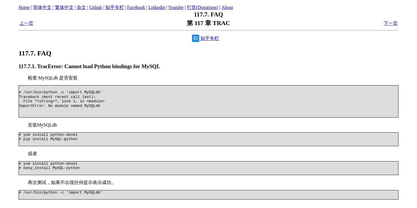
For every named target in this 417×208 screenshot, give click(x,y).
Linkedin (156, 7)
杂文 (81, 7)
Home (24, 7)
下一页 (391, 23)
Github (95, 7)
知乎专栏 (114, 7)
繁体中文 (64, 7)
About (227, 7)
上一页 (26, 23)
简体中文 (42, 7)
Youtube (176, 7)
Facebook (136, 7)
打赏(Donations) (202, 7)
